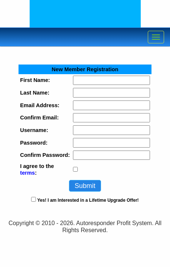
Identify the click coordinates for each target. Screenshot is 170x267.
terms (27, 173)
